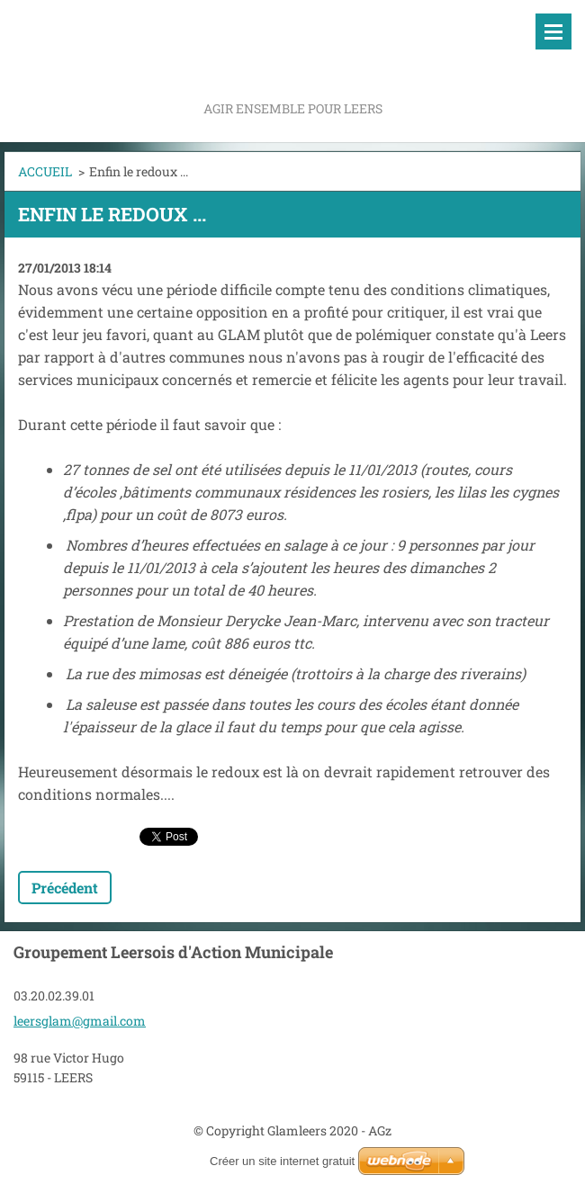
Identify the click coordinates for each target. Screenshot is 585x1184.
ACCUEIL (45, 171)
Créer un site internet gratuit (282, 1161)
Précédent (65, 887)
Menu (554, 31)
